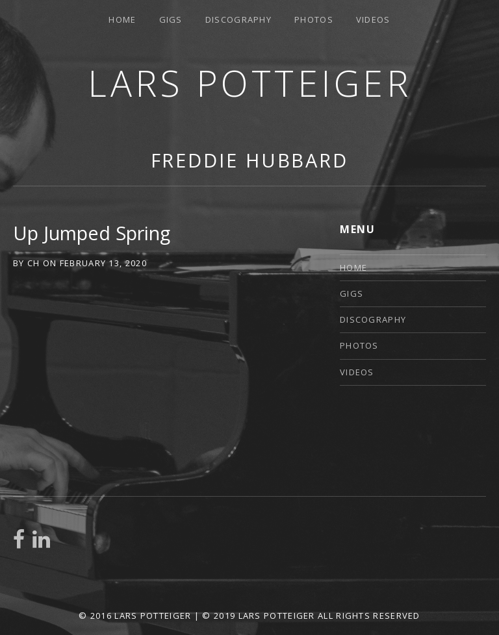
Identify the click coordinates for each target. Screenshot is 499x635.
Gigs (171, 19)
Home (122, 19)
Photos (313, 19)
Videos (373, 19)
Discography (238, 19)
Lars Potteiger (249, 82)
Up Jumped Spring (91, 232)
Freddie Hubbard (250, 160)
